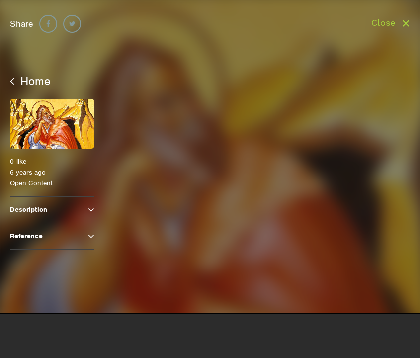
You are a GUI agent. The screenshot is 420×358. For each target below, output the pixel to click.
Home (30, 81)
